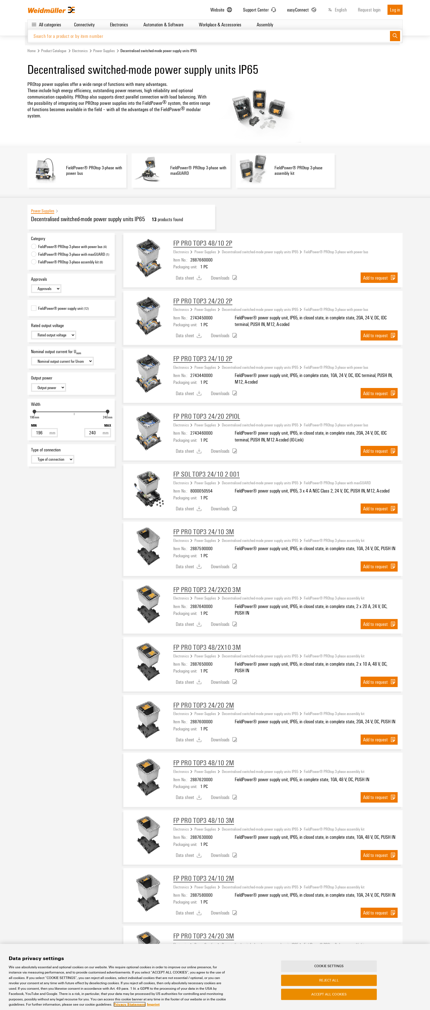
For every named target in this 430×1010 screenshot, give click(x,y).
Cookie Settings (329, 971)
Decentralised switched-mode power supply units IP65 (260, 252)
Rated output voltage (47, 325)
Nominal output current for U (56, 352)
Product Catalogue (53, 51)
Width (35, 404)
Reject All (328, 985)
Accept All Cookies (329, 999)
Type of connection (46, 450)
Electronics (80, 51)
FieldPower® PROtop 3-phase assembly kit (334, 541)
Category (38, 239)
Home (31, 51)
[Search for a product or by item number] (209, 36)
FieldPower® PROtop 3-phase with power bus (336, 252)
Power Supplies (104, 51)
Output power (41, 378)
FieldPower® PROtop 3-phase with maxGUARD (337, 483)
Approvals (39, 279)
